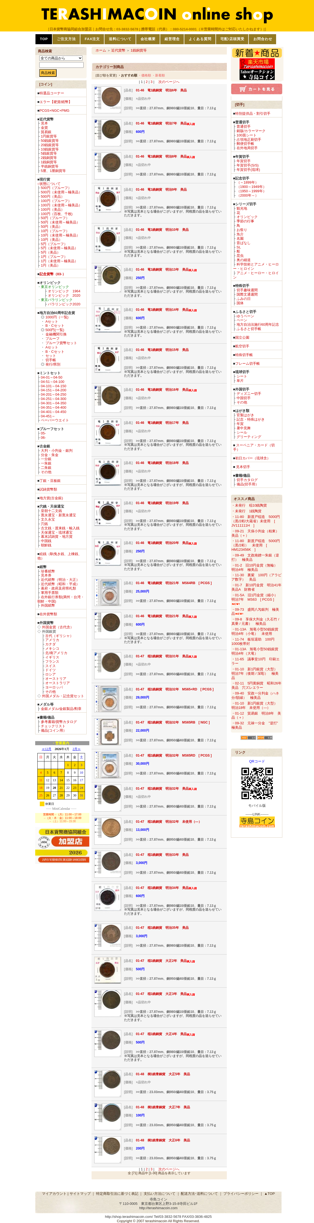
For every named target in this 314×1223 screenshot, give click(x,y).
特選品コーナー (52, 93)
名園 (240, 238)
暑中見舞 (244, 428)
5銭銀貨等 (49, 153)
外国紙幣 (48, 605)
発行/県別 (53, 364)
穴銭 (44, 524)
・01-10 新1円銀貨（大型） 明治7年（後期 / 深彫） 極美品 (256, 673)
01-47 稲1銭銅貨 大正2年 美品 (165, 961)
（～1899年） (248, 182)
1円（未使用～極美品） (59, 261)
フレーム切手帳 (247, 363)
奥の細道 (244, 260)
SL (239, 247)
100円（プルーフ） (56, 201)
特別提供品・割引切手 (252, 113)
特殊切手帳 (244, 355)
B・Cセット (54, 326)
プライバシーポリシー (241, 1194)
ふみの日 (244, 299)
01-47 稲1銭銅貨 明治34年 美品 (166, 888)
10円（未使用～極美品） (60, 235)
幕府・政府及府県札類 (58, 588)
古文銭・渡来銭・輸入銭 (60, 528)
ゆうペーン (245, 316)
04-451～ (48, 416)
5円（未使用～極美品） (59, 248)
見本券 (46, 575)
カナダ (50, 644)
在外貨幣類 (48, 614)
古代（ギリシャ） (59, 636)
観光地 (242, 208)
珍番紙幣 (48, 571)
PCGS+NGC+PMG (55, 110)
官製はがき (245, 415)
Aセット (51, 321)
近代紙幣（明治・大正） (60, 580)
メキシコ (52, 648)
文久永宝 (48, 519)
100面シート (247, 135)
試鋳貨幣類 (48, 489)
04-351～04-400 (53, 407)
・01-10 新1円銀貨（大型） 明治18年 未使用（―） (256, 705)
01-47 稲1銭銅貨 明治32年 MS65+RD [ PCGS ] (175, 689)
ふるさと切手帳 (249, 329)
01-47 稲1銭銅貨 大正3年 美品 (165, 994)
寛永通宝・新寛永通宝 (58, 515)
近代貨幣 (118, 50)
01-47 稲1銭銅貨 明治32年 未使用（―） (169, 822)
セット (50, 356)
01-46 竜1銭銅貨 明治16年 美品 (166, 390)
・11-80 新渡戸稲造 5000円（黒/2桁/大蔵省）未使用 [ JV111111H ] (255, 521)
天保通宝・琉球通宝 (57, 532)
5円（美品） (50, 252)
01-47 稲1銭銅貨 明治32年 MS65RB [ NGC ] (173, 722)
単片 (240, 381)
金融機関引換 (56, 334)
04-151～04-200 (53, 390)
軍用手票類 (49, 593)
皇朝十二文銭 (51, 511)
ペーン (242, 320)
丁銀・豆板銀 (50, 481)
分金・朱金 (49, 455)
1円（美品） (50, 265)
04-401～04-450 (53, 412)
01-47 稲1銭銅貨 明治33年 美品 (162, 855)
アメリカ (52, 640)
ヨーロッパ (54, 687)
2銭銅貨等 (49, 158)
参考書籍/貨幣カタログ (59, 722)
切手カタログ (247, 480)
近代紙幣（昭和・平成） (60, 584)
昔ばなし (244, 243)
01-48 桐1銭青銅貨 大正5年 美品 (163, 1074)
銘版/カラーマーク (251, 131)
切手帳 (50, 360)
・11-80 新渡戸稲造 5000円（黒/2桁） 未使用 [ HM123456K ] (255, 545)
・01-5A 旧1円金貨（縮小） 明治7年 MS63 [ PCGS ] (256, 599)
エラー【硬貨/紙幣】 (56, 102)
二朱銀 (46, 468)
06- (43, 438)
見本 (44, 123)
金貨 (44, 128)
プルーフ (52, 339)
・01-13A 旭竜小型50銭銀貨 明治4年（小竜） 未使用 (256, 631)
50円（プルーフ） (55, 218)
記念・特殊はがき (251, 419)
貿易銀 (46, 132)
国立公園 (242, 337)
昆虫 (240, 256)
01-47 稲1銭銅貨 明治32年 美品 (166, 788)
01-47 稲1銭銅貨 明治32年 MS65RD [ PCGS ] (174, 755)
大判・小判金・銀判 (57, 451)
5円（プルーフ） (54, 244)
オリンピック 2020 (64, 295)
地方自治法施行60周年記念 (258, 324)
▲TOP (269, 1194)
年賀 (240, 424)
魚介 (240, 234)
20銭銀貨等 (50, 145)
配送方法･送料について (199, 1194)
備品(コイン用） (54, 730)
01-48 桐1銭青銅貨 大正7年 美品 (163, 1107)
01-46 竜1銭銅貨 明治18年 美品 (162, 463)
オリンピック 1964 (64, 291)
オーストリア (55, 679)
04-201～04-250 (53, 394)
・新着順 (158, 75)
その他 (46, 472)
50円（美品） (51, 227)
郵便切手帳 (245, 144)
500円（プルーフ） (56, 188)
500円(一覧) (54, 330)
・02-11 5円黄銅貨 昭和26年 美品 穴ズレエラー (258, 685)
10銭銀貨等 (50, 149)
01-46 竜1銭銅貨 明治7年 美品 (165, 123)
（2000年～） (248, 195)
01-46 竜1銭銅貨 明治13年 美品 (166, 269)
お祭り (242, 230)
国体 (240, 303)
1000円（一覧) (56, 317)
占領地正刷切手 (249, 139)
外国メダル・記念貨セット (63, 696)
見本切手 (243, 467)
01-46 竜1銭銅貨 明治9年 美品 (161, 189)
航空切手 (242, 346)
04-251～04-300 (53, 399)
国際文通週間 (247, 294)
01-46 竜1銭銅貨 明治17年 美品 (162, 423)
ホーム (101, 50)
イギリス (52, 657)
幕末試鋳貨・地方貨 (57, 536)
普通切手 (244, 126)
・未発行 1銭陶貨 (246, 511)
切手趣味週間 (247, 290)
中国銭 (46, 541)
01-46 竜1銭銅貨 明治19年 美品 (162, 503)
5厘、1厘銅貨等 (53, 171)
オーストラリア (57, 683)
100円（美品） (52, 209)
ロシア (50, 674)
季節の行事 (245, 221)
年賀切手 (244, 161)
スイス (50, 666)
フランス (52, 661)
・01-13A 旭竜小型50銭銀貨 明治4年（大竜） (256, 651)
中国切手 (244, 398)
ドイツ (50, 670)
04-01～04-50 (52, 377)
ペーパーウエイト (55, 420)
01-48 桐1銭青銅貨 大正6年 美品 (163, 1140)
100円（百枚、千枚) (57, 214)
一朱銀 (46, 463)
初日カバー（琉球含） (252, 458)
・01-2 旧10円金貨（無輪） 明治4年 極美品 (256, 567)
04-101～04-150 (53, 386)
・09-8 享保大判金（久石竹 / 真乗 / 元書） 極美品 (255, 621)
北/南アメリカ (56, 653)
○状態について (49, 184)
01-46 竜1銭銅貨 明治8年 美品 (165, 156)
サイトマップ (80, 1194)
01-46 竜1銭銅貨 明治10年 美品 (162, 230)
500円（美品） (52, 196)
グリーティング (249, 437)
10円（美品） (51, 240)
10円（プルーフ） (55, 231)
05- (43, 433)
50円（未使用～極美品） (60, 222)
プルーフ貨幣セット (61, 343)
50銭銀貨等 (50, 141)
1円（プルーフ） (54, 257)
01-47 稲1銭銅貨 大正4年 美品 (165, 1034)
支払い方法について (159, 1194)
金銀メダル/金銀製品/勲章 (61, 709)
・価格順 (144, 75)
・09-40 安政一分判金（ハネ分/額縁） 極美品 (255, 695)
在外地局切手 (247, 148)
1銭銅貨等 (49, 162)
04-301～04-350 (53, 403)
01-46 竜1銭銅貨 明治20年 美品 (166, 543)
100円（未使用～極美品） (61, 205)
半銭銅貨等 (49, 166)
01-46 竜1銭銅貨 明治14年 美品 (166, 310)
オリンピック (247, 217)
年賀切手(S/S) (248, 165)
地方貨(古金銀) (51, 498)
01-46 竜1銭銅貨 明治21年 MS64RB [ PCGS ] (175, 583)
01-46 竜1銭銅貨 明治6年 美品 (161, 90)
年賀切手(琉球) (248, 170)
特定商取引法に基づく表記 (117, 1194)
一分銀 (46, 459)
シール (242, 432)
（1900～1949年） (251, 187)
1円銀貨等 (49, 136)
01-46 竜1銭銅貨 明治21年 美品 (166, 616)
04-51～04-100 (52, 382)
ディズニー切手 (249, 394)
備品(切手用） (248, 484)
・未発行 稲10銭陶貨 (249, 505)
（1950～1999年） (251, 191)
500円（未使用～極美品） (61, 192)
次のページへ (168, 82)
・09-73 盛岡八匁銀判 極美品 (255, 611)
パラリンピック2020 (64, 304)
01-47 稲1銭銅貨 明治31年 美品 (166, 656)
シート (242, 376)
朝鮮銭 (46, 545)
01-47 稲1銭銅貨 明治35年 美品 (162, 928)
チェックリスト (53, 726)
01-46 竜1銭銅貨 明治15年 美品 (162, 350)
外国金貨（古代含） (58, 627)
